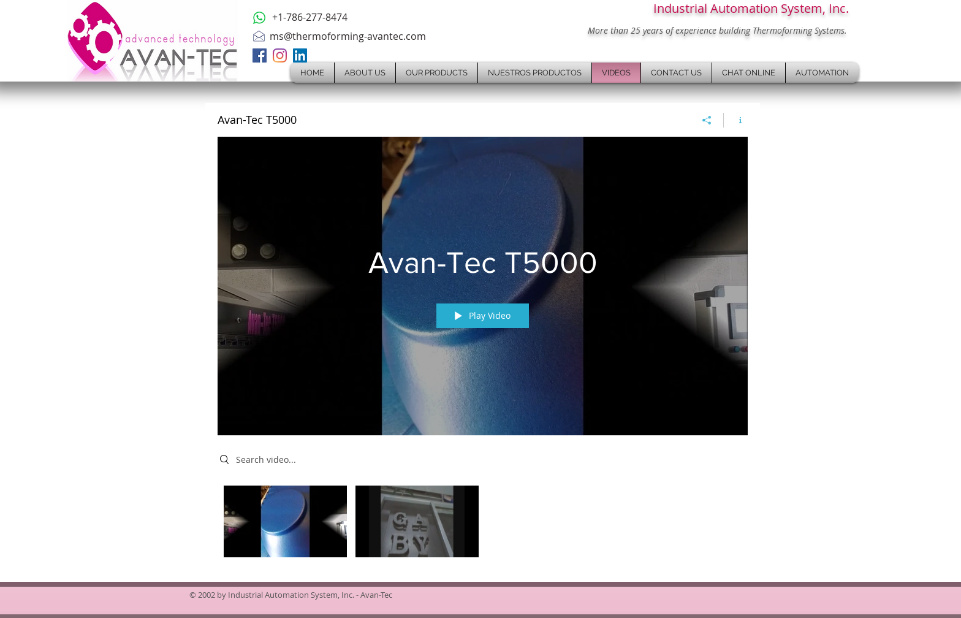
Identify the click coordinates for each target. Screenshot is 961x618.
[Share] (707, 120)
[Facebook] (260, 55)
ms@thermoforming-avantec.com (348, 36)
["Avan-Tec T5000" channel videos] (482, 524)
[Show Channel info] (736, 120)
